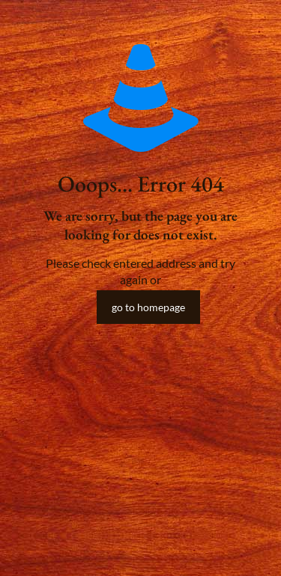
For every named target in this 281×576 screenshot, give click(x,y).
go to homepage (148, 307)
